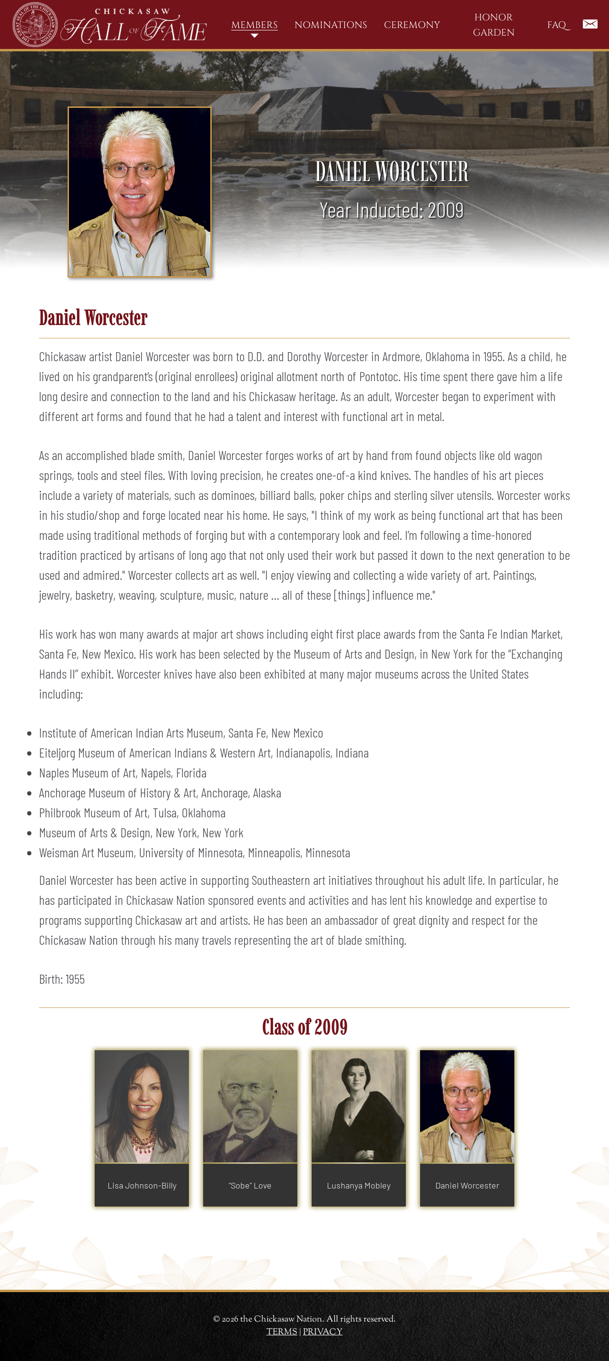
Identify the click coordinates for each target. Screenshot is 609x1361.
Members (254, 25)
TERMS (281, 1332)
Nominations (331, 25)
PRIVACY (323, 1332)
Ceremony (412, 25)
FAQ (556, 25)
